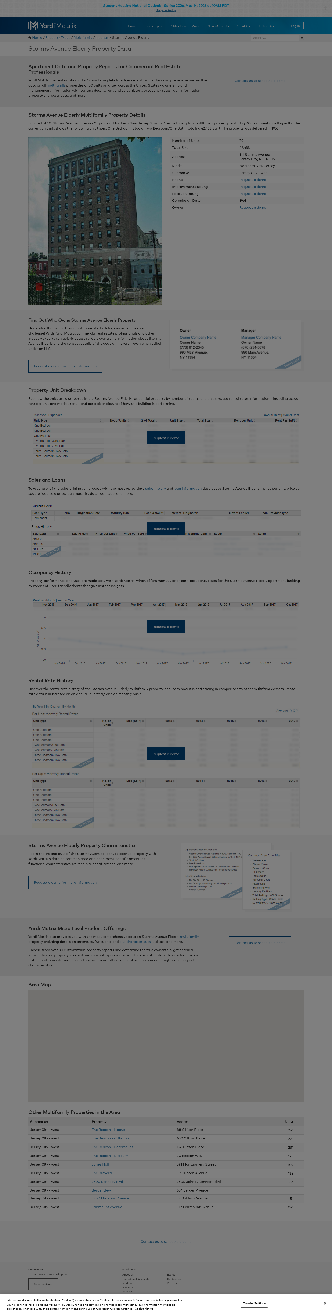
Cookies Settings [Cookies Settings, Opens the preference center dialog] (254, 1303)
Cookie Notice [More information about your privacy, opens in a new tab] (144, 1308)
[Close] (325, 1303)
